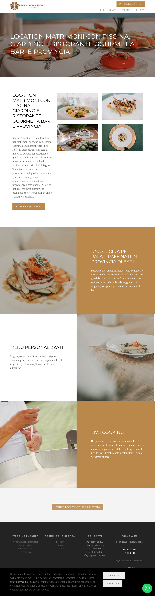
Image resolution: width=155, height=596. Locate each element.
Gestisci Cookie (114, 575)
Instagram (129, 550)
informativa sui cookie (22, 582)
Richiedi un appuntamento (28, 206)
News (60, 545)
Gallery (60, 548)
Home (101, 10)
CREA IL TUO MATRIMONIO (130, 4)
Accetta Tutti (113, 583)
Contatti (140, 10)
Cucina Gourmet (25, 545)
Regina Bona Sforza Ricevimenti (129, 561)
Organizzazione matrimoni (25, 542)
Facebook (130, 553)
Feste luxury (25, 552)
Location (113, 10)
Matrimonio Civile (25, 548)
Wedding (127, 10)
